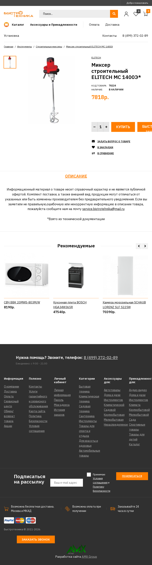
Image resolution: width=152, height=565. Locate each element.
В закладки (105, 147)
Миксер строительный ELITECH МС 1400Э (89, 46)
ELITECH (96, 57)
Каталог (134, 444)
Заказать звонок (36, 539)
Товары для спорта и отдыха (86, 431)
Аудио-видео (138, 390)
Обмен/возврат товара (9, 416)
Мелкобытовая (114, 419)
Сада (132, 419)
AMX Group (89, 556)
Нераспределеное (116, 424)
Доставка (10, 391)
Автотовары (112, 390)
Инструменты (24, 46)
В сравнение (105, 153)
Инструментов (113, 400)
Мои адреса (62, 405)
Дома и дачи (112, 395)
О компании (11, 386)
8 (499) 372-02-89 (101, 357)
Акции (8, 426)
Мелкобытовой (139, 415)
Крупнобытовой (139, 410)
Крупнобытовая (114, 415)
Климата (135, 405)
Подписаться (132, 476)
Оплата (9, 396)
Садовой (110, 410)
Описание (76, 176)
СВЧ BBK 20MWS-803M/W (22, 317)
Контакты (35, 386)
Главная (8, 46)
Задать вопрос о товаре (113, 141)
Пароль (59, 400)
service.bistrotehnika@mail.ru (103, 209)
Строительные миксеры (49, 46)
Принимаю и (101, 483)
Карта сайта (37, 411)
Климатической (114, 405)
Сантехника (87, 416)
